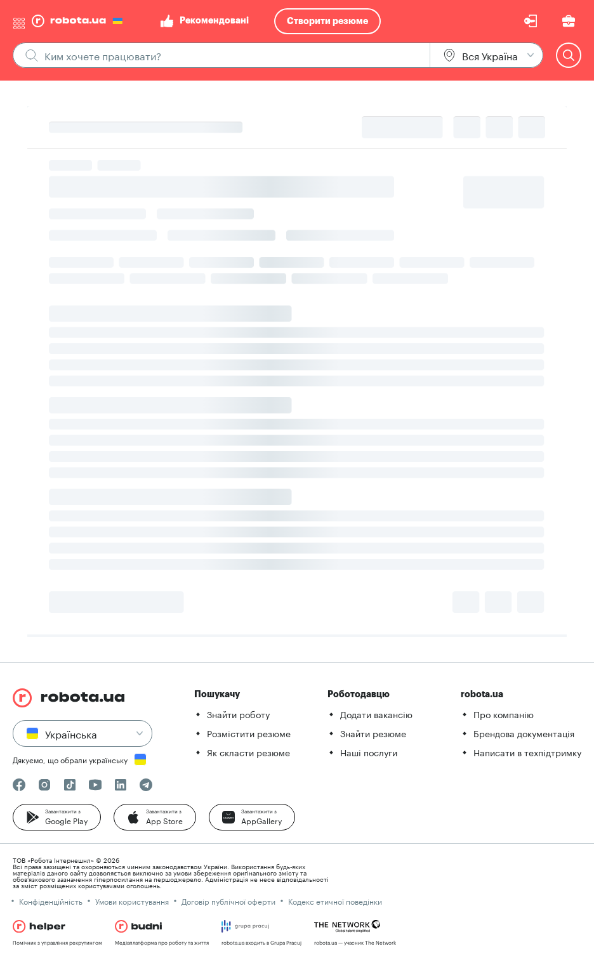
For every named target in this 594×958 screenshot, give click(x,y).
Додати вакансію (376, 714)
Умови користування (132, 901)
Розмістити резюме (249, 733)
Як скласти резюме (248, 752)
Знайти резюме (373, 733)
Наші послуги (368, 752)
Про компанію (503, 714)
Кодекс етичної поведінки (335, 901)
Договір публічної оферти (228, 901)
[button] (57, 817)
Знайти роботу (238, 714)
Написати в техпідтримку (527, 752)
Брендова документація (523, 733)
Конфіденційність (50, 901)
